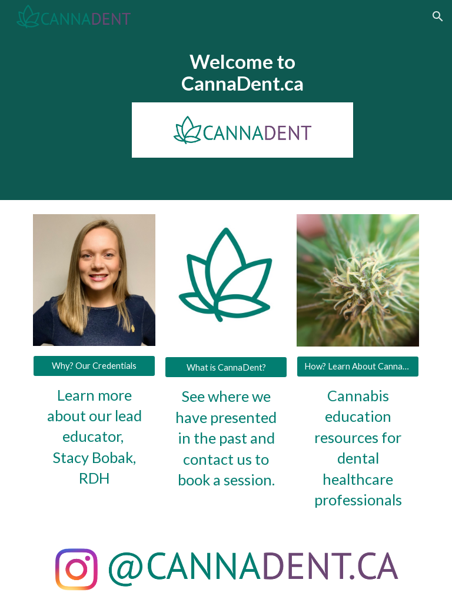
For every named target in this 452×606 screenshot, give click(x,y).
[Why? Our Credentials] (94, 365)
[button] (438, 16)
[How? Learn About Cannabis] (357, 366)
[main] (242, 72)
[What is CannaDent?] (225, 367)
